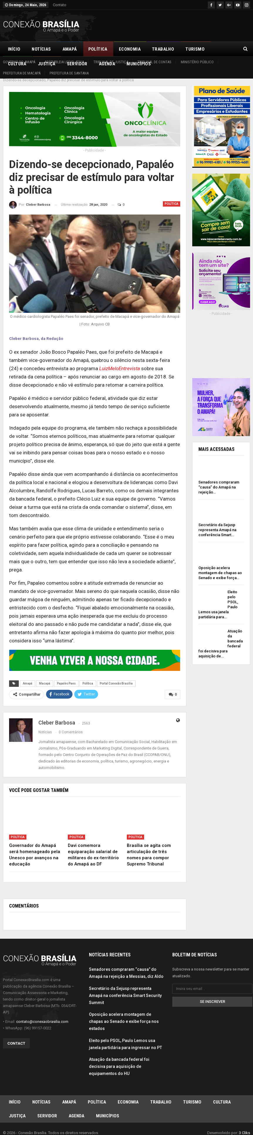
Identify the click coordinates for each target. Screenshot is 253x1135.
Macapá (44, 677)
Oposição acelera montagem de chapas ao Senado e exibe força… (220, 566)
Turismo (195, 49)
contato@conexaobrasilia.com (42, 1015)
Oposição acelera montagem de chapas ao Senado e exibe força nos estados (124, 1014)
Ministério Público (197, 62)
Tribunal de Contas (154, 62)
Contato (59, 5)
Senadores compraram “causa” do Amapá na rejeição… (218, 480)
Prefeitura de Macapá (22, 73)
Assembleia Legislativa (64, 62)
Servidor (47, 1110)
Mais (221, 49)
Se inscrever (212, 994)
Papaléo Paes (66, 677)
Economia (130, 49)
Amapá (70, 49)
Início (14, 49)
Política (97, 49)
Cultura (222, 1096)
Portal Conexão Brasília (116, 677)
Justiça (17, 1110)
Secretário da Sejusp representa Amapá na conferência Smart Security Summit (125, 988)
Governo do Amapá (19, 62)
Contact (16, 1036)
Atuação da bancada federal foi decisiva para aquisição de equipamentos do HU (119, 1059)
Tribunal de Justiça (110, 62)
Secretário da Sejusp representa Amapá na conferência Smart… (217, 523)
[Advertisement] (181, 25)
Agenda (76, 1110)
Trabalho (163, 49)
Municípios (107, 1110)
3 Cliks (244, 1128)
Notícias (41, 49)
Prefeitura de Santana (69, 73)
